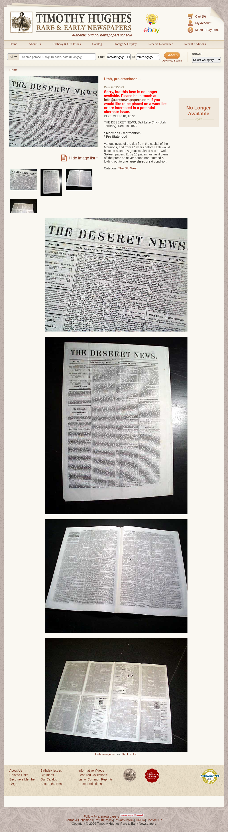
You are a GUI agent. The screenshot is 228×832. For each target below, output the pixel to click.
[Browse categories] (206, 60)
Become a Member (22, 779)
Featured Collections (92, 775)
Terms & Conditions (79, 820)
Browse (197, 54)
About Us (35, 44)
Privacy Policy (124, 820)
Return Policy (104, 820)
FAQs (13, 784)
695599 (119, 87)
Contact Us (154, 820)
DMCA (140, 820)
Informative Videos (91, 770)
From (102, 57)
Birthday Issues (51, 770)
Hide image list (105, 754)
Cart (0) (200, 16)
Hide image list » (83, 158)
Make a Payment (207, 30)
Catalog (97, 44)
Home (13, 44)
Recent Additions (195, 44)
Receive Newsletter (160, 44)
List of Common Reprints (95, 779)
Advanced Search (172, 60)
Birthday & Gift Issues (66, 44)
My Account (203, 23)
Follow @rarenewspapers (101, 816)
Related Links (18, 775)
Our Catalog (49, 779)
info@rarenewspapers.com (127, 100)
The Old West (127, 168)
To (133, 57)
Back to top (129, 754)
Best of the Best (52, 784)
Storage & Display (125, 44)
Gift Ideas (47, 775)
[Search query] (51, 56)
